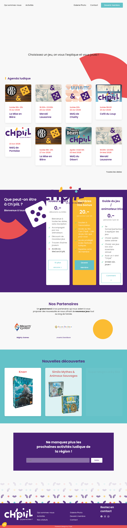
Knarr (23, 372)
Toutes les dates (114, 172)
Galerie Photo (80, 5)
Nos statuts (42, 519)
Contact (94, 5)
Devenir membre (112, 5)
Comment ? (111, 278)
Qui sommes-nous (12, 5)
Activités (29, 5)
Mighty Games (23, 337)
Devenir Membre (84, 265)
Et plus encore (58, 265)
